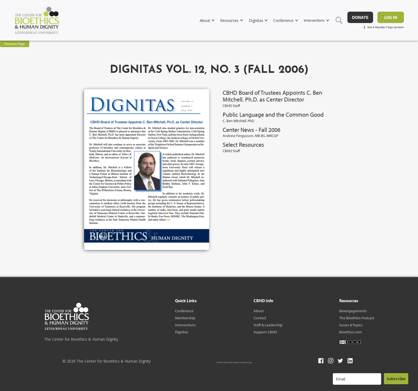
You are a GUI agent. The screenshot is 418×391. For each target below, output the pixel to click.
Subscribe (396, 378)
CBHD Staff (231, 105)
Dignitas (181, 332)
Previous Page (14, 43)
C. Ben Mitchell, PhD (238, 120)
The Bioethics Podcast (356, 317)
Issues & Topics (351, 324)
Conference (184, 310)
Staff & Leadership (268, 324)
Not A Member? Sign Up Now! (385, 27)
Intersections (185, 324)
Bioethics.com (350, 332)
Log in (390, 17)
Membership (185, 317)
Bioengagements (353, 310)
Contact (260, 317)
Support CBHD (265, 332)
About (259, 310)
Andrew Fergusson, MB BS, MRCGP (250, 135)
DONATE (360, 17)
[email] (357, 379)
